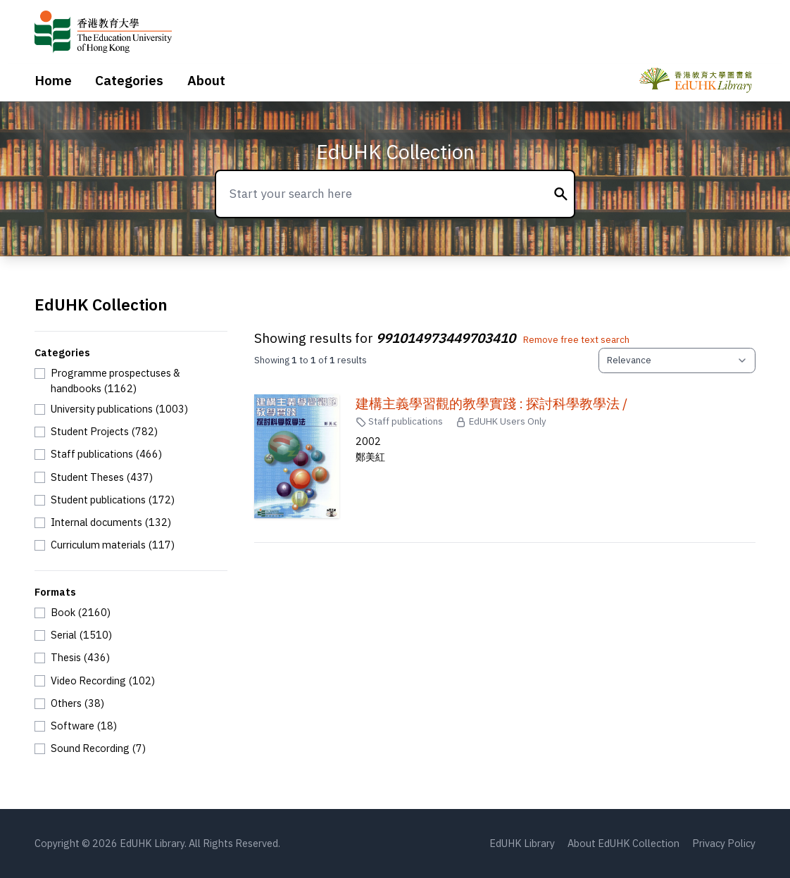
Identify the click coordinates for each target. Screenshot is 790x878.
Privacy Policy (723, 843)
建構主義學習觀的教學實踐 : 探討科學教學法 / (491, 403)
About (206, 80)
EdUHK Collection (395, 152)
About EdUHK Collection (623, 843)
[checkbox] (131, 380)
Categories (129, 80)
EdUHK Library (522, 843)
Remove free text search (576, 339)
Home (53, 80)
